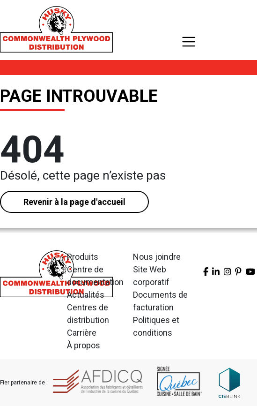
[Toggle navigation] (189, 42)
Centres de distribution (88, 313)
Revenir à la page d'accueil (74, 202)
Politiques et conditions (156, 326)
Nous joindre (157, 257)
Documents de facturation (160, 301)
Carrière (81, 333)
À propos (83, 345)
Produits (82, 257)
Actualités (85, 295)
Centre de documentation (95, 275)
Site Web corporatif (151, 275)
